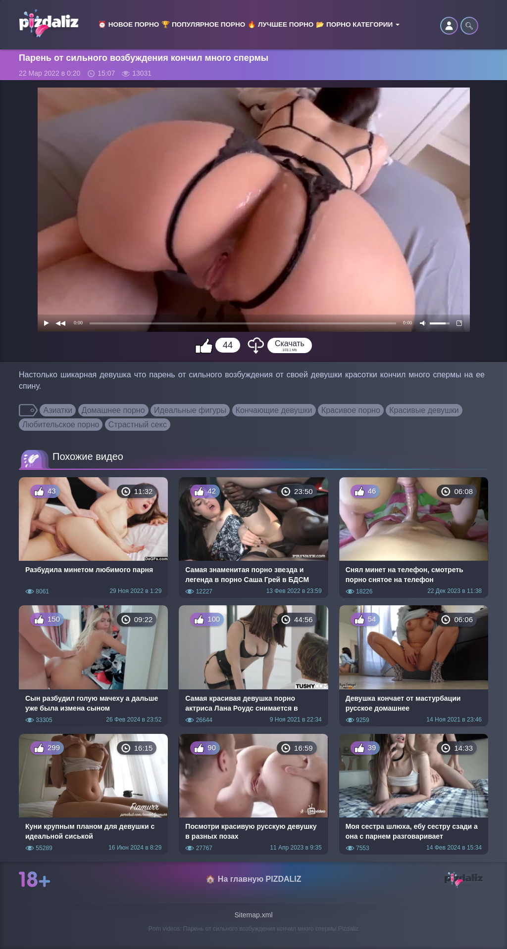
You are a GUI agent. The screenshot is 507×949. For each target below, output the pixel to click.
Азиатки (57, 410)
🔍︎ (469, 26)
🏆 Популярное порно (203, 24)
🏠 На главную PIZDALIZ (253, 879)
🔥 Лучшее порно (280, 24)
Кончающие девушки (274, 410)
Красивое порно (350, 410)
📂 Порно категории (358, 24)
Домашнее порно (113, 410)
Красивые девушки (424, 410)
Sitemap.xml (253, 915)
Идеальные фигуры (190, 410)
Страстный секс (137, 424)
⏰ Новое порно (128, 24)
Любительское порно (60, 424)
